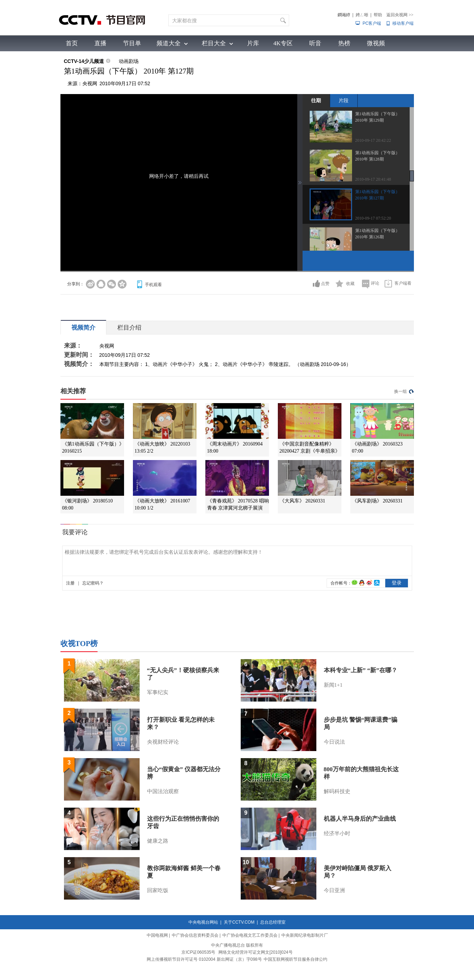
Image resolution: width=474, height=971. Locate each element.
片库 (253, 43)
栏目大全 (214, 43)
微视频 (376, 43)
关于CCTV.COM (239, 922)
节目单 (132, 43)
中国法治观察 (163, 791)
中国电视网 (157, 935)
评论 (375, 283)
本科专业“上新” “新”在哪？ (360, 670)
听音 (315, 43)
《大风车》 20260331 (303, 501)
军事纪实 (157, 692)
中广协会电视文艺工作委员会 (249, 935)
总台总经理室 (273, 922)
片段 (344, 100)
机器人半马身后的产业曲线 (360, 818)
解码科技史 (337, 791)
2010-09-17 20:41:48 (373, 179)
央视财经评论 (163, 742)
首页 (72, 43)
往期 (316, 100)
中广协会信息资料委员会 (195, 935)
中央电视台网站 (203, 922)
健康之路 (157, 841)
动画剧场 (129, 61)
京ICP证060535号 (198, 952)
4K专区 (283, 43)
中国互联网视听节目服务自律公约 (295, 959)
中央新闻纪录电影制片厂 (304, 935)
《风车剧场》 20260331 (377, 501)
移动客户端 (403, 23)
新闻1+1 (333, 685)
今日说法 (334, 742)
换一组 (400, 391)
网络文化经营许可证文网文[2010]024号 (255, 952)
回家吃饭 (157, 890)
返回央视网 (400, 14)
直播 (100, 43)
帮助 (378, 14)
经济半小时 (337, 833)
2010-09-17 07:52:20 (373, 218)
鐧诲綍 (344, 14)
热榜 (344, 43)
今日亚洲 (334, 890)
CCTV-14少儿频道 (84, 61)
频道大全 (169, 43)
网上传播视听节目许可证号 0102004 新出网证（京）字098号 (204, 959)
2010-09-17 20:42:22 (373, 140)
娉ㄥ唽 (362, 14)
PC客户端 (372, 23)
